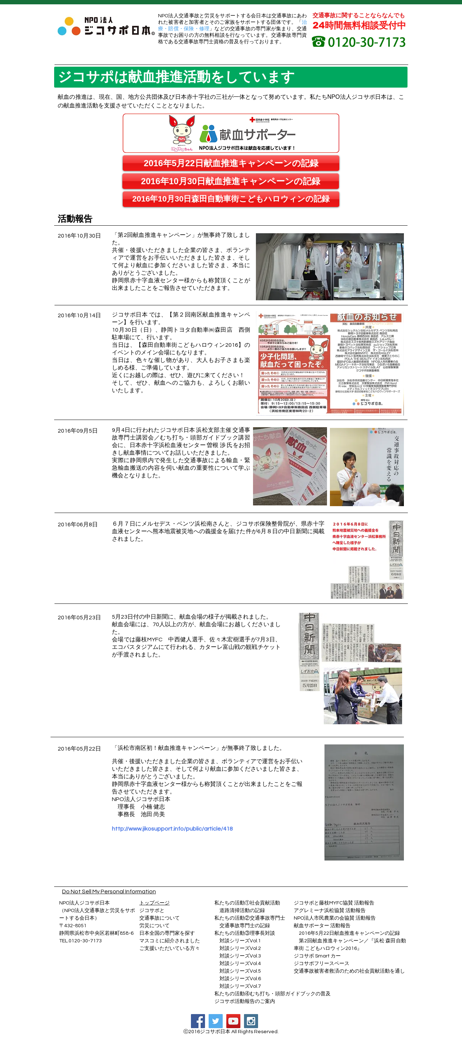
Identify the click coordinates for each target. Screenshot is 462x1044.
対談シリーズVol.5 (237, 971)
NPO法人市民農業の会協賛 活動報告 (335, 918)
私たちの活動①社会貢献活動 (247, 903)
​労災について (154, 925)
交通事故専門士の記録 (242, 925)
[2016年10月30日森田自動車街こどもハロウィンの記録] (231, 199)
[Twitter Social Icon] (216, 1021)
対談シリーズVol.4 (240, 963)
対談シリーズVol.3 (240, 956)
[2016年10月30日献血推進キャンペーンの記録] (230, 181)
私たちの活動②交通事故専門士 (249, 918)
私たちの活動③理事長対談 (244, 933)
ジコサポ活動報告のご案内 (244, 1001)
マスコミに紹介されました (169, 940)
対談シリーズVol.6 (237, 978)
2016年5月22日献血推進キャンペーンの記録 (349, 933)
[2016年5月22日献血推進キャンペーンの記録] (231, 163)
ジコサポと (152, 910)
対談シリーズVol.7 (237, 986)
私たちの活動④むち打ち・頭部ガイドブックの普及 (272, 993)
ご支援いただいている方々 (169, 948)
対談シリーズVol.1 (240, 940)
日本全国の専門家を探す (167, 933)
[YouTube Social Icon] (233, 1021)
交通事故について (159, 918)
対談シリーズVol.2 (240, 948)
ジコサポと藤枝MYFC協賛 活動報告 (334, 903)
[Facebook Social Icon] (198, 1021)
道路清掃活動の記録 (239, 910)
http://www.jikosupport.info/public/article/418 (172, 829)
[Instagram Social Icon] (251, 1021)
